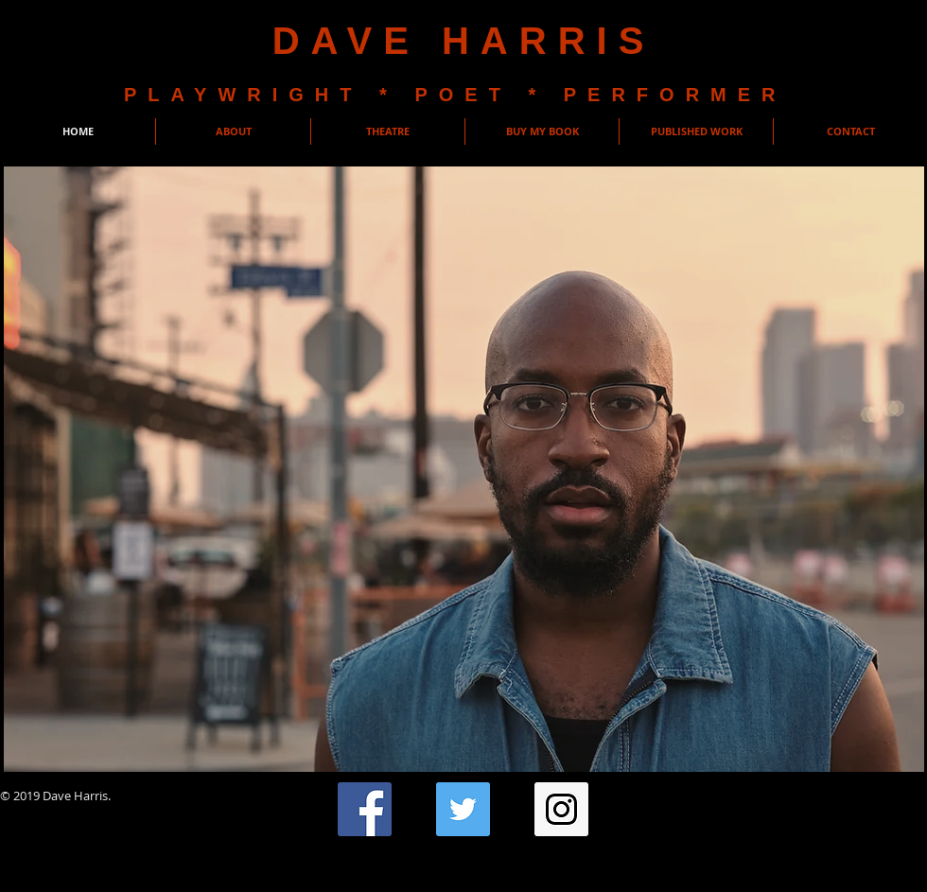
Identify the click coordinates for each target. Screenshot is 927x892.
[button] (178, 405)
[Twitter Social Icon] (463, 809)
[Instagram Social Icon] (561, 809)
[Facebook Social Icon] (365, 809)
